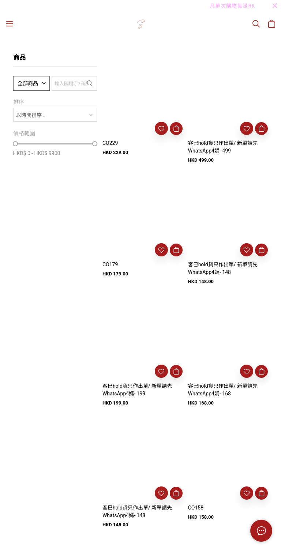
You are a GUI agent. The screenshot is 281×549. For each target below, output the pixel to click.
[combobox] (55, 115)
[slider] (15, 143)
